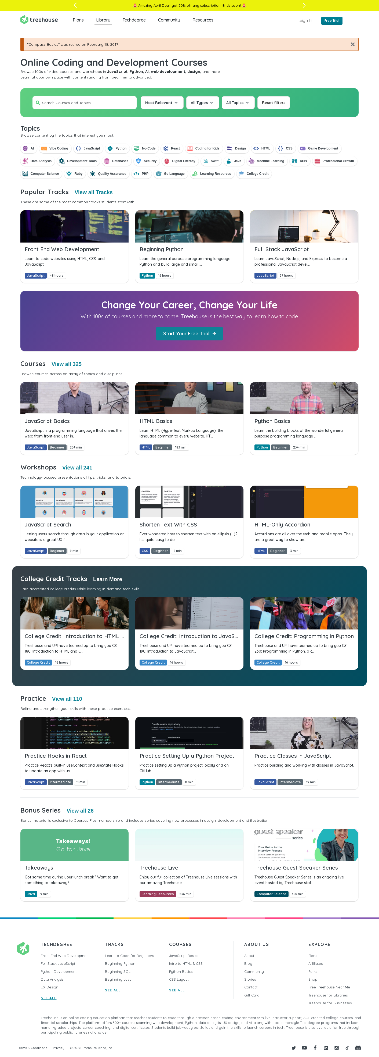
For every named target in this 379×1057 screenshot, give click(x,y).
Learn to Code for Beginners (129, 955)
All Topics (234, 102)
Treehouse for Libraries (328, 995)
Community (169, 20)
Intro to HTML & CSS (186, 963)
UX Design (49, 987)
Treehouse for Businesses (330, 1003)
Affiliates (315, 963)
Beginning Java (118, 979)
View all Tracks (94, 192)
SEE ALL (49, 998)
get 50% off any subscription (196, 5)
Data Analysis (52, 979)
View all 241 (77, 468)
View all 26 (80, 811)
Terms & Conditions (32, 1048)
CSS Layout (179, 979)
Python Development (58, 971)
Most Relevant (158, 102)
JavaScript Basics (183, 955)
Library (103, 20)
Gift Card (251, 995)
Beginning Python (120, 963)
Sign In (306, 20)
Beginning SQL (117, 971)
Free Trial (332, 21)
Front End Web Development (65, 955)
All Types (199, 102)
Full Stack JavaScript (58, 963)
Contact (250, 987)
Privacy (58, 1048)
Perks (312, 971)
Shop (312, 979)
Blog (248, 963)
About (249, 955)
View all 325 (67, 364)
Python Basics (180, 971)
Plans (78, 20)
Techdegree (134, 20)
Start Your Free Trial (189, 333)
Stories (250, 979)
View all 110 (67, 699)
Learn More (107, 579)
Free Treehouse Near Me (329, 987)
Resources (202, 20)
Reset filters (273, 102)
